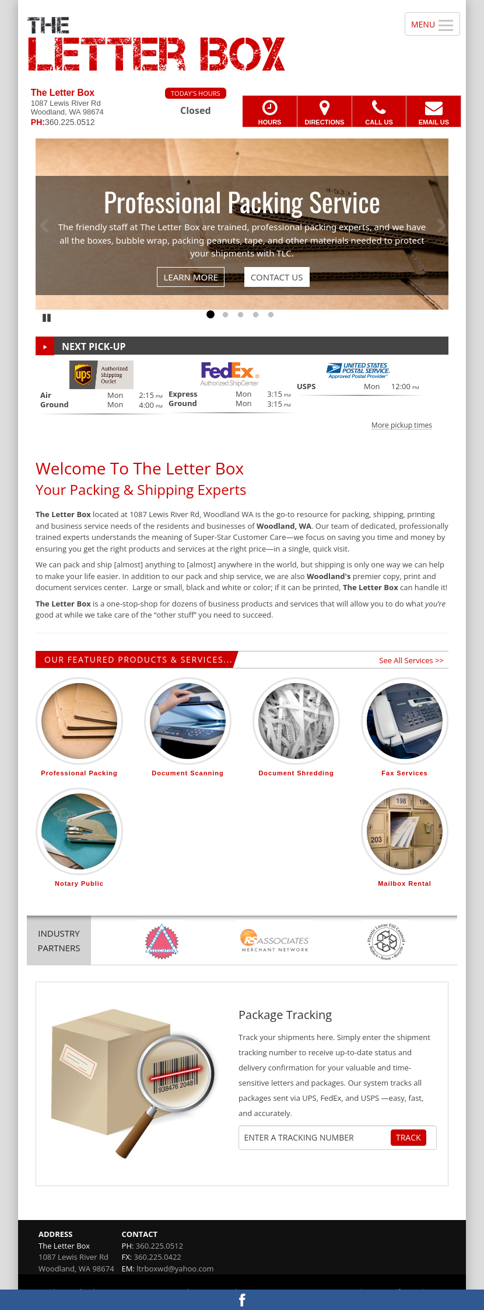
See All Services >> (411, 660)
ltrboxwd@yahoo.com (174, 1268)
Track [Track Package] (408, 1137)
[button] (242, 394)
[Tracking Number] (317, 1137)
